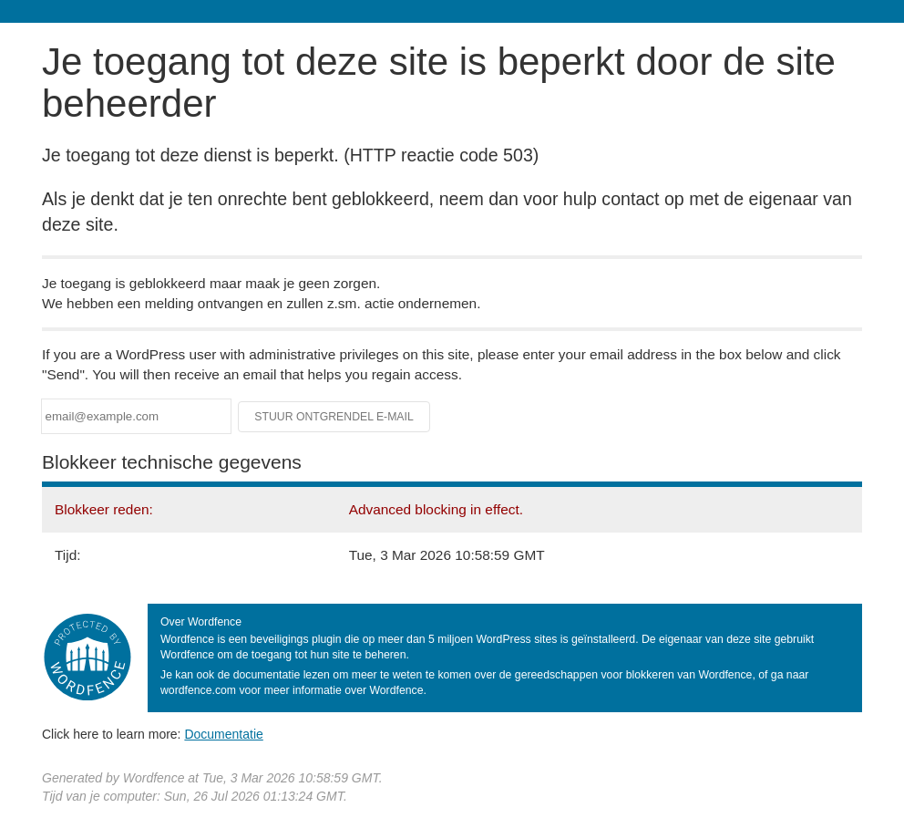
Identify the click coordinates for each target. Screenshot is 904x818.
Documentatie (223, 734)
